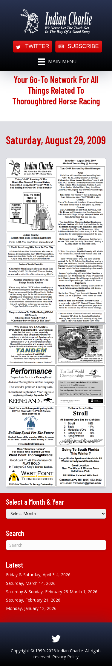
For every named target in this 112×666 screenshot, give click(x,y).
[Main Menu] (57, 61)
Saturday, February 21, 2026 (33, 600)
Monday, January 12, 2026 (31, 608)
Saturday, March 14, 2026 (31, 583)
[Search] (56, 545)
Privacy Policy (65, 656)
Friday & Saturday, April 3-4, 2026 (38, 574)
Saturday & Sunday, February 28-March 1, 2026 (51, 591)
